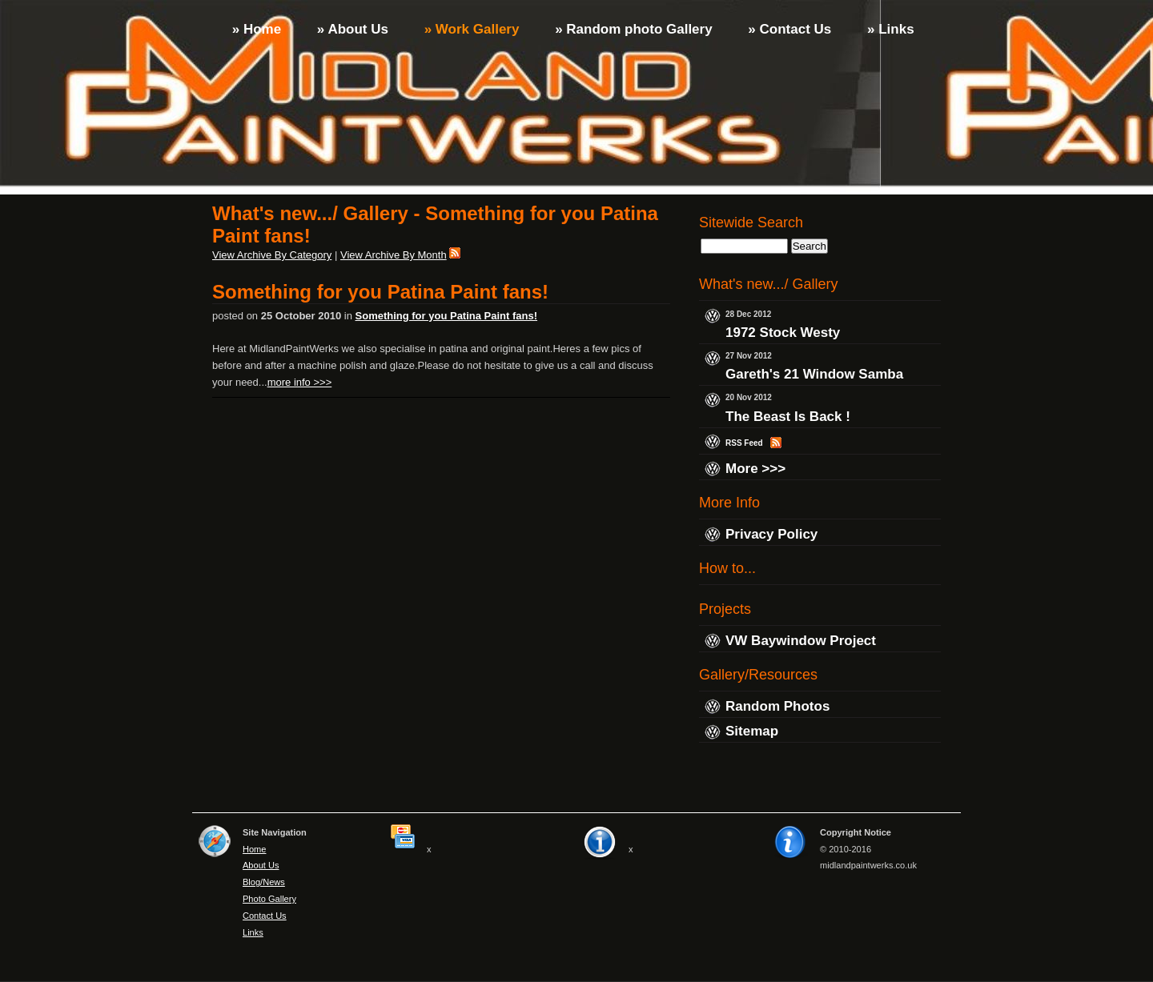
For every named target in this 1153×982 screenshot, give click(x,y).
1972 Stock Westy (782, 332)
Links (253, 932)
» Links (888, 29)
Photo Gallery (269, 899)
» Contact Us (788, 29)
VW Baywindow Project (800, 640)
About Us (261, 865)
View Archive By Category (271, 255)
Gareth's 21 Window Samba (814, 375)
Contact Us (265, 915)
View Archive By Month (393, 255)
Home (254, 849)
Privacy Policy (771, 534)
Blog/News (264, 882)
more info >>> (299, 382)
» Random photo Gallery (631, 29)
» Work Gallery (469, 29)
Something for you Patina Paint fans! (380, 292)
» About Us (350, 29)
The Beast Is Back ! (787, 416)
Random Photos (777, 706)
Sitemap (751, 732)
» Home (254, 29)
